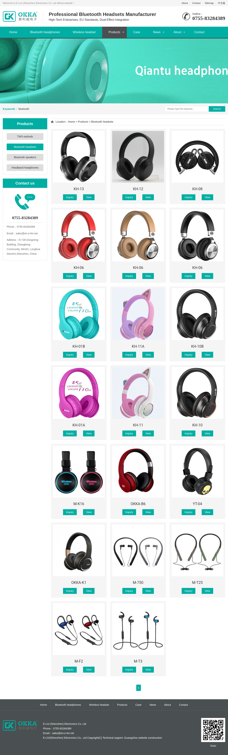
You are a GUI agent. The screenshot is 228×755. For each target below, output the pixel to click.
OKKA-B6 (138, 504)
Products (114, 32)
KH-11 (138, 425)
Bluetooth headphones (45, 32)
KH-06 (79, 267)
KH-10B (197, 346)
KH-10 (197, 425)
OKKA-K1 (78, 582)
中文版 (221, 3)
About (184, 3)
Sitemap (209, 3)
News (157, 32)
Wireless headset (84, 32)
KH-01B (78, 346)
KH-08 (197, 189)
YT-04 (197, 504)
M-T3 (138, 661)
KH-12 (138, 189)
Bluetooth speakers (25, 157)
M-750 (138, 582)
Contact (196, 3)
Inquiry (70, 197)
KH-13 (79, 189)
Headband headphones (25, 167)
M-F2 (79, 661)
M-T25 (197, 582)
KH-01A (78, 425)
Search (217, 108)
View (89, 197)
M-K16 (78, 504)
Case (136, 32)
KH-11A (138, 346)
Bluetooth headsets (25, 146)
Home (13, 32)
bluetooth (24, 108)
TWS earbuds (25, 136)
